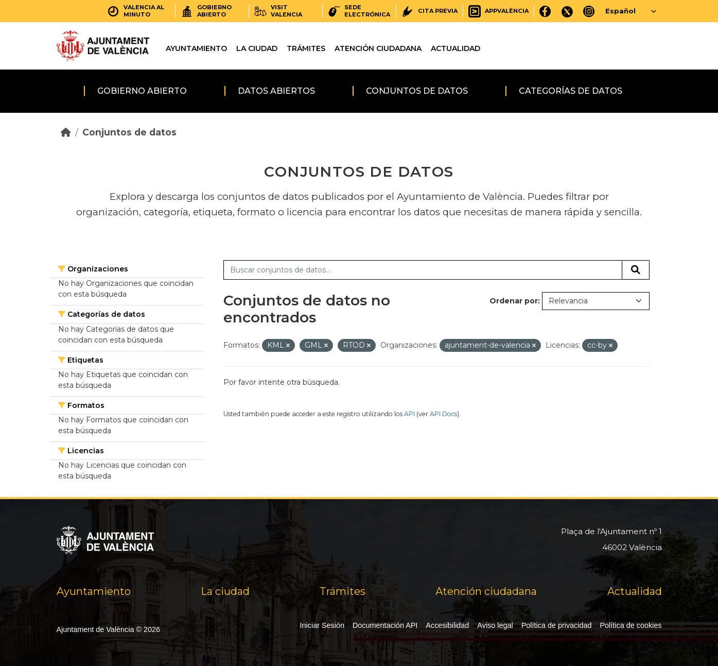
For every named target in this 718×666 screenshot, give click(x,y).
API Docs (443, 414)
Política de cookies (631, 625)
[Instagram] (589, 11)
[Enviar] (635, 270)
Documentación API (385, 625)
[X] (567, 11)
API (409, 414)
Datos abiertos (276, 91)
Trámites (306, 48)
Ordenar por (513, 300)
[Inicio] (66, 132)
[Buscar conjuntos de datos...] (422, 270)
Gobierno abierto (142, 91)
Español (620, 11)
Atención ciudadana (378, 48)
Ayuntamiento (196, 48)
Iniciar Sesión (322, 625)
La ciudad (256, 48)
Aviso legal (495, 625)
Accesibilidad (447, 625)
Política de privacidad (556, 625)
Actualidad (455, 48)
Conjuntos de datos (417, 91)
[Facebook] (545, 11)
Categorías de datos (570, 91)
